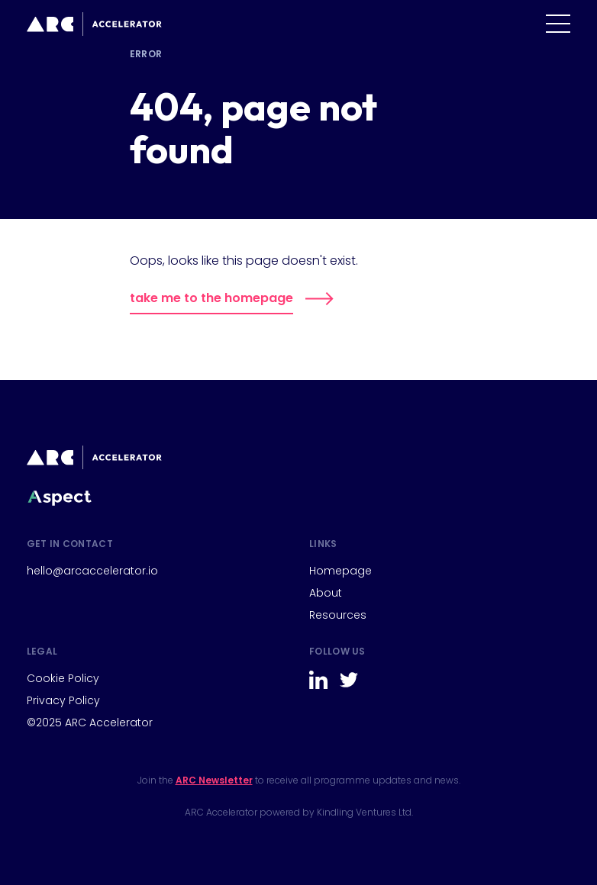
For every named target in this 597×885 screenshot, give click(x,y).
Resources (337, 615)
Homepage (340, 570)
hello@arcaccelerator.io (92, 570)
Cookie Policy (63, 678)
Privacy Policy (63, 700)
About (325, 592)
